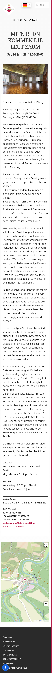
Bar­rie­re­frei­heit (12, 659)
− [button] (46, 616)
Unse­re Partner (11, 646)
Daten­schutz (10, 655)
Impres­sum (8, 650)
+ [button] (46, 612)
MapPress (36, 620)
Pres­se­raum (9, 641)
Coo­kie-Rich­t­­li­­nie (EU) (15, 668)
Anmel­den (8, 663)
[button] (40, 5)
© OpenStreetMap (44, 620)
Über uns (7, 637)
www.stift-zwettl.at (14, 526)
